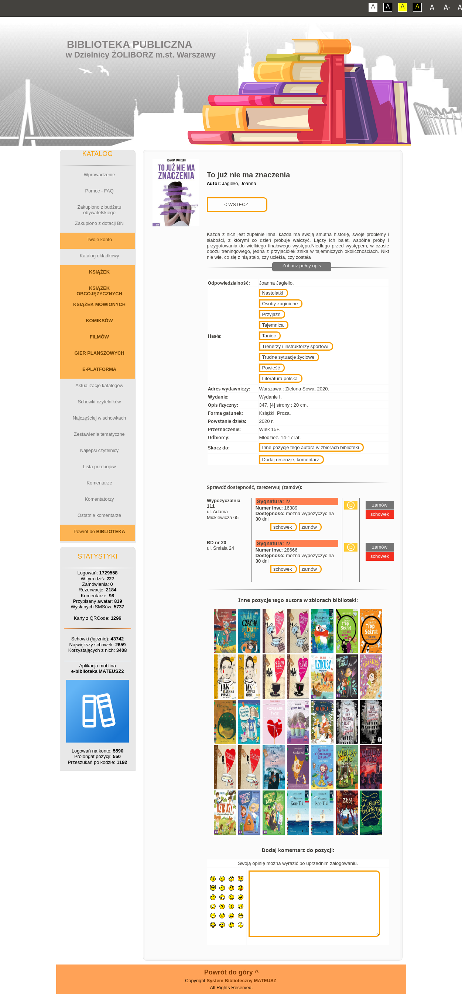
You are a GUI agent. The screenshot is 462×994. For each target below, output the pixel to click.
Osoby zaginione (280, 303)
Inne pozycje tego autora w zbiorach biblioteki (310, 447)
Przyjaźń (271, 314)
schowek (282, 527)
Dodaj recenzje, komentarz (290, 459)
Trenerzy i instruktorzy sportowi (295, 346)
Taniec (269, 335)
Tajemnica (273, 325)
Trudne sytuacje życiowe (288, 357)
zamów (309, 527)
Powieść (271, 368)
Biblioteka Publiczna (129, 44)
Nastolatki (272, 293)
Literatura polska (280, 378)
